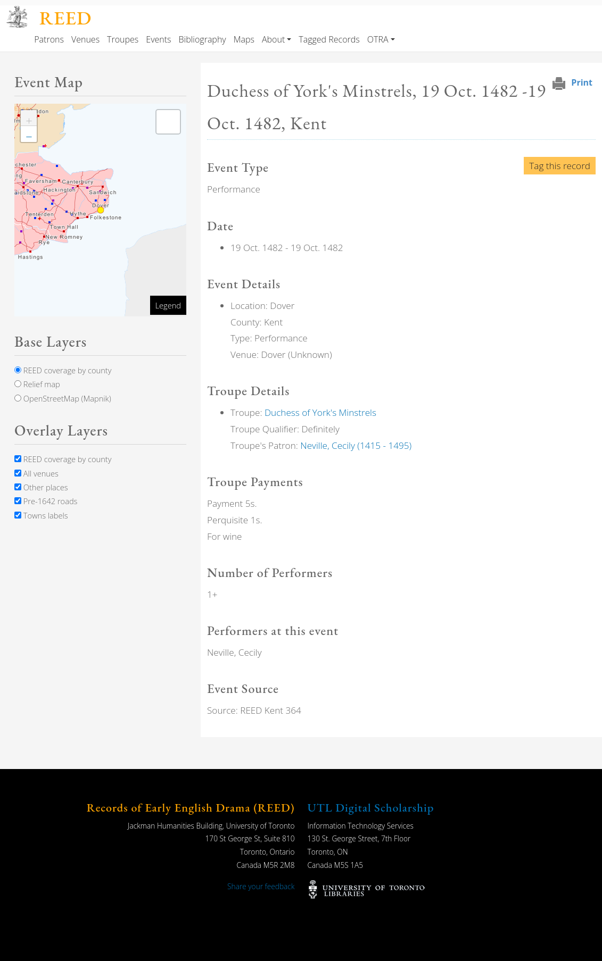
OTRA (378, 39)
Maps (244, 39)
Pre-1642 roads (45, 501)
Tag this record (559, 166)
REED (65, 17)
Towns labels (41, 515)
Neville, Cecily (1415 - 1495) (355, 445)
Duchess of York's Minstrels (320, 412)
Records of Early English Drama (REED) (191, 807)
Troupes (122, 39)
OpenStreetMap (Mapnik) (62, 398)
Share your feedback (260, 886)
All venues (36, 473)
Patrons (49, 39)
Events (158, 39)
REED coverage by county (62, 370)
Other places (41, 487)
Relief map (37, 384)
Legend (168, 305)
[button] (29, 118)
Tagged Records (329, 39)
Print (581, 82)
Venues (85, 39)
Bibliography (202, 39)
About (273, 39)
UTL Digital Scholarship (371, 807)
